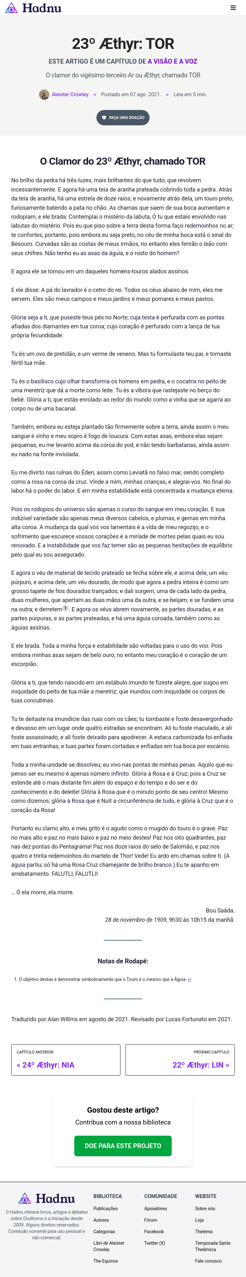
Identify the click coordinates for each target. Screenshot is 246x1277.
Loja (199, 1220)
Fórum (150, 1220)
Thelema (203, 1231)
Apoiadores (155, 1208)
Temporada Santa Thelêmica (212, 1246)
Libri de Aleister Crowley (109, 1246)
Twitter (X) (154, 1243)
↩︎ (190, 979)
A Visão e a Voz (172, 61)
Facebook (154, 1231)
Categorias (104, 1231)
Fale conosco (208, 1261)
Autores (101, 1220)
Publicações (106, 1208)
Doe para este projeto (123, 1146)
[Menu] (233, 7)
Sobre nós (205, 1208)
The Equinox (106, 1261)
